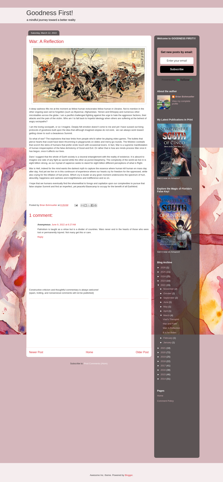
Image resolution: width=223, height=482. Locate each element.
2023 (163, 280)
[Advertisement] (89, 323)
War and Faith (170, 323)
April (166, 311)
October (167, 293)
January (167, 342)
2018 (163, 361)
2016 (163, 370)
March (166, 315)
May (165, 306)
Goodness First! (49, 13)
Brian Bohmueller (184, 96)
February (168, 338)
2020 (163, 352)
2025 (163, 272)
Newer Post (36, 352)
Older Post (142, 352)
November (169, 289)
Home (89, 352)
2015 (163, 374)
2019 (163, 356)
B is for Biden (169, 332)
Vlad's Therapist (171, 319)
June (166, 302)
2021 (163, 348)
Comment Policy (165, 401)
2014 (163, 378)
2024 (163, 276)
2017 (163, 365)
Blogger (128, 475)
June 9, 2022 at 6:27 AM (64, 224)
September (169, 297)
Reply (40, 237)
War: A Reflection (171, 328)
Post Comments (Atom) (95, 363)
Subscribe (176, 69)
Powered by (177, 79)
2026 (163, 267)
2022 (163, 285)
